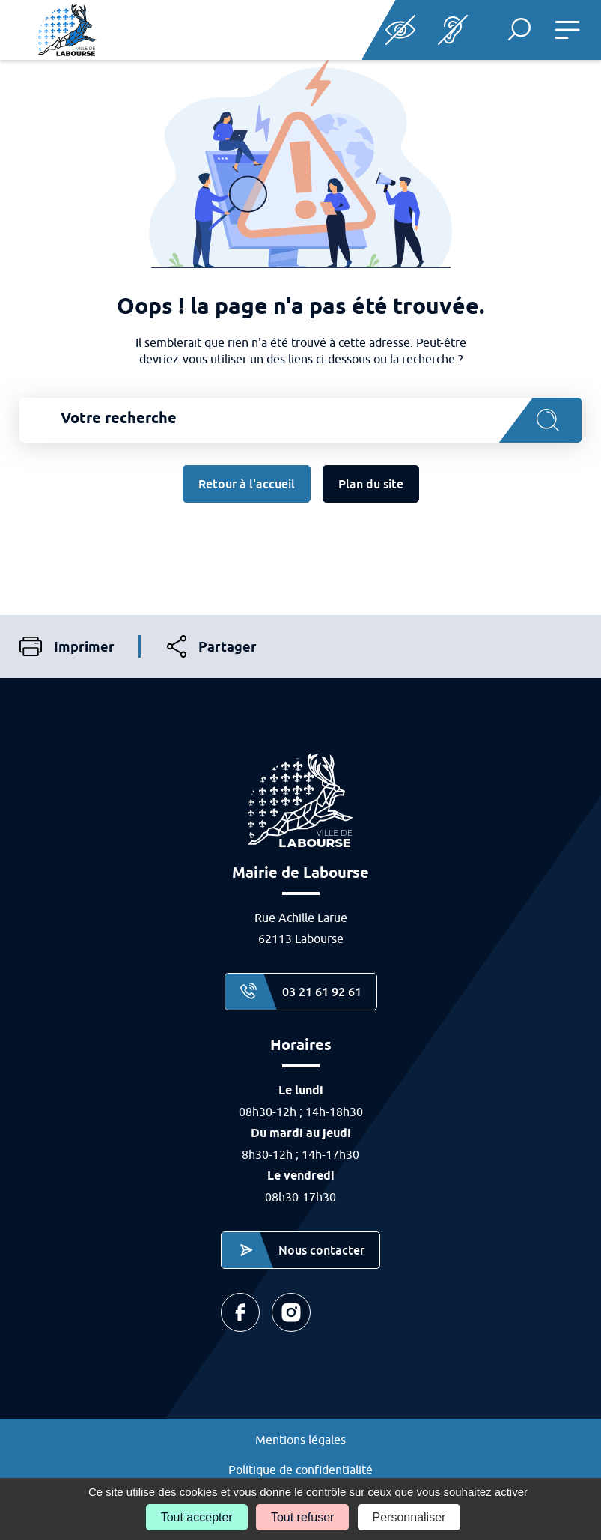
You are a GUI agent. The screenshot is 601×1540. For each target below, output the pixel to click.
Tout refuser (302, 1517)
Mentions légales (300, 1439)
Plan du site (370, 483)
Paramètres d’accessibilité (400, 30)
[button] (519, 29)
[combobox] (300, 420)
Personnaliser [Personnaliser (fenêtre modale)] (409, 1517)
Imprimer (67, 646)
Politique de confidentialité (300, 1469)
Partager (212, 646)
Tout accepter (197, 1517)
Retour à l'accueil (246, 483)
